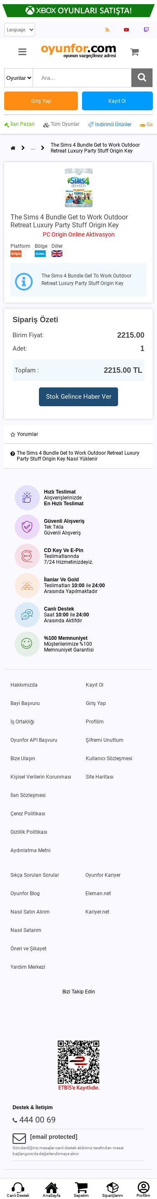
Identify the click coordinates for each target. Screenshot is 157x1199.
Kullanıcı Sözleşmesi (109, 758)
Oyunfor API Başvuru (33, 740)
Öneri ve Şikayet (28, 949)
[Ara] (142, 77)
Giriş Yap (96, 703)
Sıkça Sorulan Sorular (34, 875)
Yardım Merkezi (27, 967)
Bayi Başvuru (25, 703)
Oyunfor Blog (25, 893)
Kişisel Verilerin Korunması (40, 777)
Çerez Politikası (27, 814)
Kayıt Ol (94, 685)
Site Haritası (99, 777)
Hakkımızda (24, 685)
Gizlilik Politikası (28, 832)
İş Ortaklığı (22, 722)
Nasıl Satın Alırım (30, 912)
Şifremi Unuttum (105, 740)
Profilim (95, 722)
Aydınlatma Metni (30, 850)
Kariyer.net (97, 912)
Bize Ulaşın (22, 758)
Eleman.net (98, 893)
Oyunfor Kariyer (103, 875)
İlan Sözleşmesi (28, 795)
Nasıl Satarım (25, 930)
